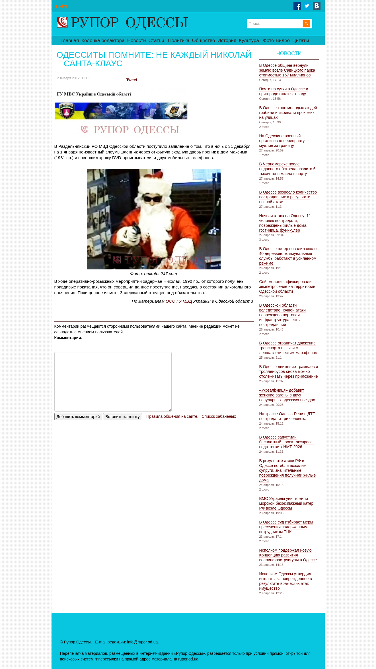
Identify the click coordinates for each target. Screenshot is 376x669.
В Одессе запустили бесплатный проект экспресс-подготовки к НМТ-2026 (286, 442)
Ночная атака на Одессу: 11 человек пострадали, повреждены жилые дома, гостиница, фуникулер (285, 222)
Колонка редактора (102, 40)
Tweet (131, 80)
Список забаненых (219, 416)
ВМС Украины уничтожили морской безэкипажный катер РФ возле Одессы (286, 503)
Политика (178, 40)
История (226, 40)
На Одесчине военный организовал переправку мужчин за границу (282, 141)
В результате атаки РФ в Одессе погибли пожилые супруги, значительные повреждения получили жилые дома (287, 470)
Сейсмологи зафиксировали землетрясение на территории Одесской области (287, 286)
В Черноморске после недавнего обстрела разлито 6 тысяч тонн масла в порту (287, 169)
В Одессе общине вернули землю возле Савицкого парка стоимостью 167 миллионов (287, 70)
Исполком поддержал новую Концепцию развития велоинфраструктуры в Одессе (288, 555)
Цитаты (300, 40)
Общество (203, 40)
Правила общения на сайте (171, 416)
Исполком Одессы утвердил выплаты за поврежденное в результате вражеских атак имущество (285, 581)
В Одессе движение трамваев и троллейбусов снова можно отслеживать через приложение (288, 371)
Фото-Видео (276, 40)
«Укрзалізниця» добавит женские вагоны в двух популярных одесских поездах (287, 395)
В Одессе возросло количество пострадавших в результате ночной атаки (288, 197)
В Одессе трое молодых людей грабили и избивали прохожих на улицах (288, 112)
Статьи (156, 40)
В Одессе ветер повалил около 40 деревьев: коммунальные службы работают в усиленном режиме (288, 255)
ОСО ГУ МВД (179, 301)
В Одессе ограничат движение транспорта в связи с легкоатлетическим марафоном (288, 348)
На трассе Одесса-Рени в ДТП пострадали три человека (287, 416)
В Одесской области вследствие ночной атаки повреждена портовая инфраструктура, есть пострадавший (282, 315)
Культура (249, 40)
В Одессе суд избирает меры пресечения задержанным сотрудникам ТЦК (286, 527)
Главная (70, 40)
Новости (136, 40)
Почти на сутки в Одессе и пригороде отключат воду (283, 91)
